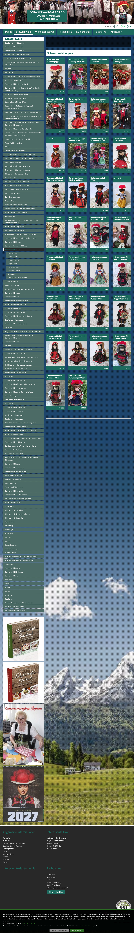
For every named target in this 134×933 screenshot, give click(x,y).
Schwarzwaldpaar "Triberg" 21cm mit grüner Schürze (77, 60)
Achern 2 (117, 178)
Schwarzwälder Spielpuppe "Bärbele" (119, 139)
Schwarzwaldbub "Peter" (98, 179)
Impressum (33, 926)
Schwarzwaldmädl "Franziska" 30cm (54, 337)
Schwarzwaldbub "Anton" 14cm (76, 298)
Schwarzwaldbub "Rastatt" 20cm (54, 219)
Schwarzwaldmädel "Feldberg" (55, 258)
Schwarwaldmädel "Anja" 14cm (54, 298)
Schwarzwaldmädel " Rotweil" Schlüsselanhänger (99, 60)
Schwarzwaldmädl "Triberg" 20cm (120, 337)
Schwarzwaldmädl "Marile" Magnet (120, 258)
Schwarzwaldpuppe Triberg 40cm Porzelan (77, 139)
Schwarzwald (13, 39)
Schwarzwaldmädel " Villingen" (121, 60)
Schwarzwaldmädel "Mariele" (77, 100)
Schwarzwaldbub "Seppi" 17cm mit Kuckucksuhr (120, 298)
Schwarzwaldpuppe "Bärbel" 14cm (99, 337)
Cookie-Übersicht (86, 926)
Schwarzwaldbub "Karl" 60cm (120, 100)
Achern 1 (50, 138)
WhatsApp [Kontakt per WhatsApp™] (123, 26)
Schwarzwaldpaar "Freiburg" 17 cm (98, 139)
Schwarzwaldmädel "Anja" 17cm (77, 337)
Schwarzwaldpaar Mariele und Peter (76, 179)
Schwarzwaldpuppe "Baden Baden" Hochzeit (77, 258)
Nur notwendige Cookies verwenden (59, 930)
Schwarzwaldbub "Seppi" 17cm (98, 298)
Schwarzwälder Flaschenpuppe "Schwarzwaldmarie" (55, 60)
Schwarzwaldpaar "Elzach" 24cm (98, 219)
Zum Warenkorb (128, 25)
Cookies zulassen (76, 930)
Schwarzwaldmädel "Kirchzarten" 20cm (55, 179)
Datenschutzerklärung (29, 923)
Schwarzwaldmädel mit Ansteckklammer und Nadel (77, 219)
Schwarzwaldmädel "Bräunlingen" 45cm (77, 377)
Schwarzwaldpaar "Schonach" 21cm (98, 100)
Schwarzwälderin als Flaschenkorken (121, 219)
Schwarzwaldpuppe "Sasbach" (99, 258)
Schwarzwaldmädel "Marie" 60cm (55, 100)
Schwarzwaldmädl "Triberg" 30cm (54, 377)
